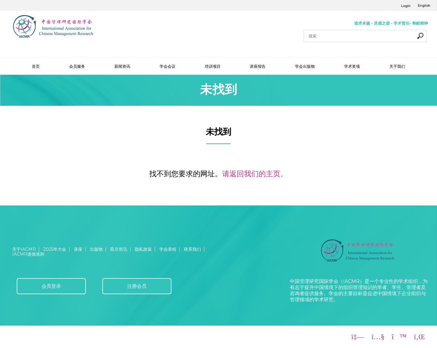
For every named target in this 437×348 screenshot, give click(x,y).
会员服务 (77, 66)
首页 (36, 66)
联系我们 (192, 249)
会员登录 (51, 286)
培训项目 (213, 66)
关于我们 (397, 66)
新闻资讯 (122, 66)
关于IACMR (24, 249)
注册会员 (137, 286)
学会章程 (167, 249)
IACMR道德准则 (28, 254)
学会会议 (167, 66)
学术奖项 (352, 66)
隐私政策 (143, 249)
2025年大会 (54, 249)
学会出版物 (305, 66)
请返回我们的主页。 (255, 173)
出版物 (96, 249)
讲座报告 (258, 66)
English (424, 5)
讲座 (78, 249)
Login (406, 6)
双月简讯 (118, 249)
